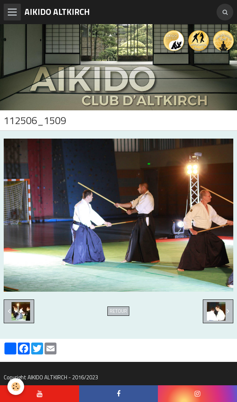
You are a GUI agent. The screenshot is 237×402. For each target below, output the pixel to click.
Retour (118, 311)
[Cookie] (15, 386)
